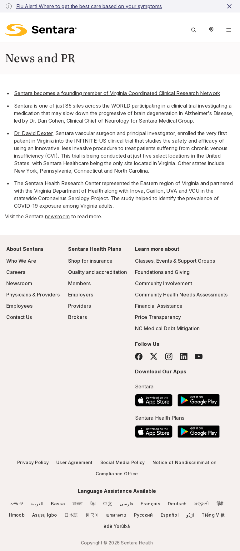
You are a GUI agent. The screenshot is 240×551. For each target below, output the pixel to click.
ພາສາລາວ (116, 515)
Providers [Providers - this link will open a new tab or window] (79, 306)
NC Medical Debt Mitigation (167, 328)
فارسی (126, 503)
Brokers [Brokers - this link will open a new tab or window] (77, 317)
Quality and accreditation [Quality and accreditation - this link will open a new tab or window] (97, 272)
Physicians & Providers (33, 294)
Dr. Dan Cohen (46, 121)
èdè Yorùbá (117, 526)
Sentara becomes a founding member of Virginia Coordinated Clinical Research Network (117, 93)
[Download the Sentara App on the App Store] (153, 398)
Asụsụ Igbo (44, 515)
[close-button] (230, 6)
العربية (37, 503)
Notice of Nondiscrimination (184, 462)
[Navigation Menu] (228, 30)
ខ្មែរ (93, 503)
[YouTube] (198, 356)
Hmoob (17, 515)
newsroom (57, 216)
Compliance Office (117, 473)
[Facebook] (138, 356)
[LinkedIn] (184, 356)
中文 (107, 503)
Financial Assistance (158, 306)
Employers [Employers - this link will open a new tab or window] (80, 294)
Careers (15, 272)
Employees (19, 306)
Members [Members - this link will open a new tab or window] (79, 283)
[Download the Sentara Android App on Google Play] (199, 398)
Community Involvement (163, 283)
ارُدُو (190, 515)
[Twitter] (154, 356)
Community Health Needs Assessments (181, 294)
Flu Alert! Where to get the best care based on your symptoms (89, 6)
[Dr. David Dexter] (33, 133)
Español (170, 515)
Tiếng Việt (213, 515)
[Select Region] (211, 30)
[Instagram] (168, 356)
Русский (143, 515)
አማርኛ (16, 503)
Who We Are (21, 261)
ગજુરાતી (201, 503)
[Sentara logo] (41, 30)
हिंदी (220, 503)
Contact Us (19, 317)
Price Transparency (158, 317)
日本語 (71, 515)
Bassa (58, 503)
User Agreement (74, 462)
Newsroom (19, 283)
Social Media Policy (122, 462)
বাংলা (77, 503)
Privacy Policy (33, 462)
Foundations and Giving (162, 272)
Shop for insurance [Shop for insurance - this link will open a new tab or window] (90, 261)
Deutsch (177, 503)
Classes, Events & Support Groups (175, 261)
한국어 (92, 515)
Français (150, 503)
